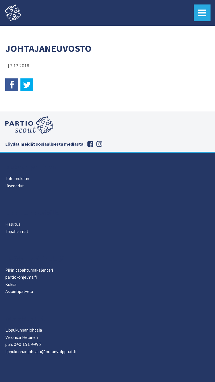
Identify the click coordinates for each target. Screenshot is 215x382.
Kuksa (11, 284)
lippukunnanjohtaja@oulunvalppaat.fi (40, 351)
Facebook (90, 144)
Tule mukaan (17, 178)
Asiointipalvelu (19, 291)
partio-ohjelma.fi (21, 277)
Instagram (99, 144)
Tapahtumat (17, 231)
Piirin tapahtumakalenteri (29, 270)
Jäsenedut (14, 185)
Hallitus (12, 224)
